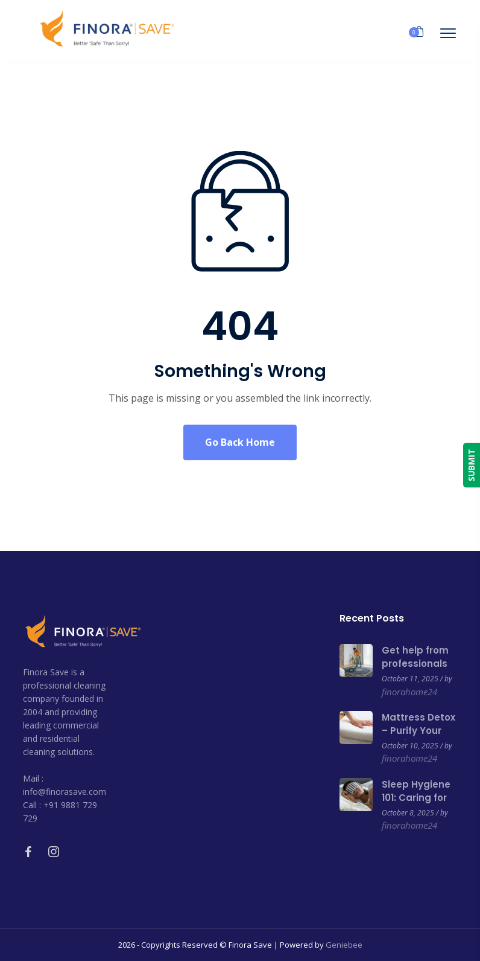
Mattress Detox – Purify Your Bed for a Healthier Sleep (418, 737)
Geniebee (344, 944)
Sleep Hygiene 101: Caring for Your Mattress (416, 797)
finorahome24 (409, 692)
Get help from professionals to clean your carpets (415, 670)
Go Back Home (240, 442)
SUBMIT (471, 465)
